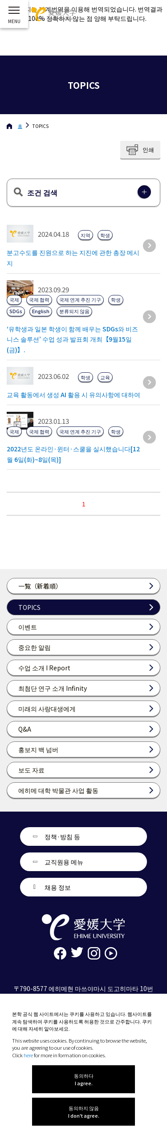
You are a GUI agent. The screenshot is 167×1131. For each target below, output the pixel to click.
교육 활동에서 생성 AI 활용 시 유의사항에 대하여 (73, 394)
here (28, 1055)
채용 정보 (58, 887)
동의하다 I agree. (84, 1079)
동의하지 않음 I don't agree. (83, 1111)
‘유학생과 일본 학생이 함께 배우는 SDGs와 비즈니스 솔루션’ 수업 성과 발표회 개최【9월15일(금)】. (72, 339)
